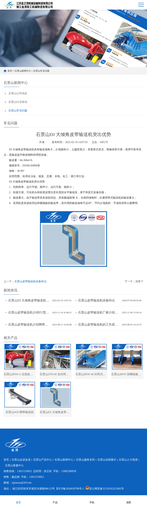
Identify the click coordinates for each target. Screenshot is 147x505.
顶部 (128, 500)
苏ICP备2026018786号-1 (70, 488)
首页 (9, 71)
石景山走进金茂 (21, 459)
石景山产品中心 (42, 459)
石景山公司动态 (17, 93)
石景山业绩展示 (106, 459)
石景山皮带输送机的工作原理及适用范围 (99, 324)
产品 (55, 500)
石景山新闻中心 (23, 71)
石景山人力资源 (128, 459)
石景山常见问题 (41, 71)
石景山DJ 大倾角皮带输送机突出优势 (29, 300)
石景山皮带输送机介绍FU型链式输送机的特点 (29, 312)
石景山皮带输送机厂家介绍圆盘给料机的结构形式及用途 (99, 312)
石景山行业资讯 (17, 102)
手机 (91, 500)
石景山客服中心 (14, 465)
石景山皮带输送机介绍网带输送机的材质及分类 (29, 324)
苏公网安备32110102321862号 (104, 488)
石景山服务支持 (85, 459)
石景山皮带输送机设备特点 (30, 281)
